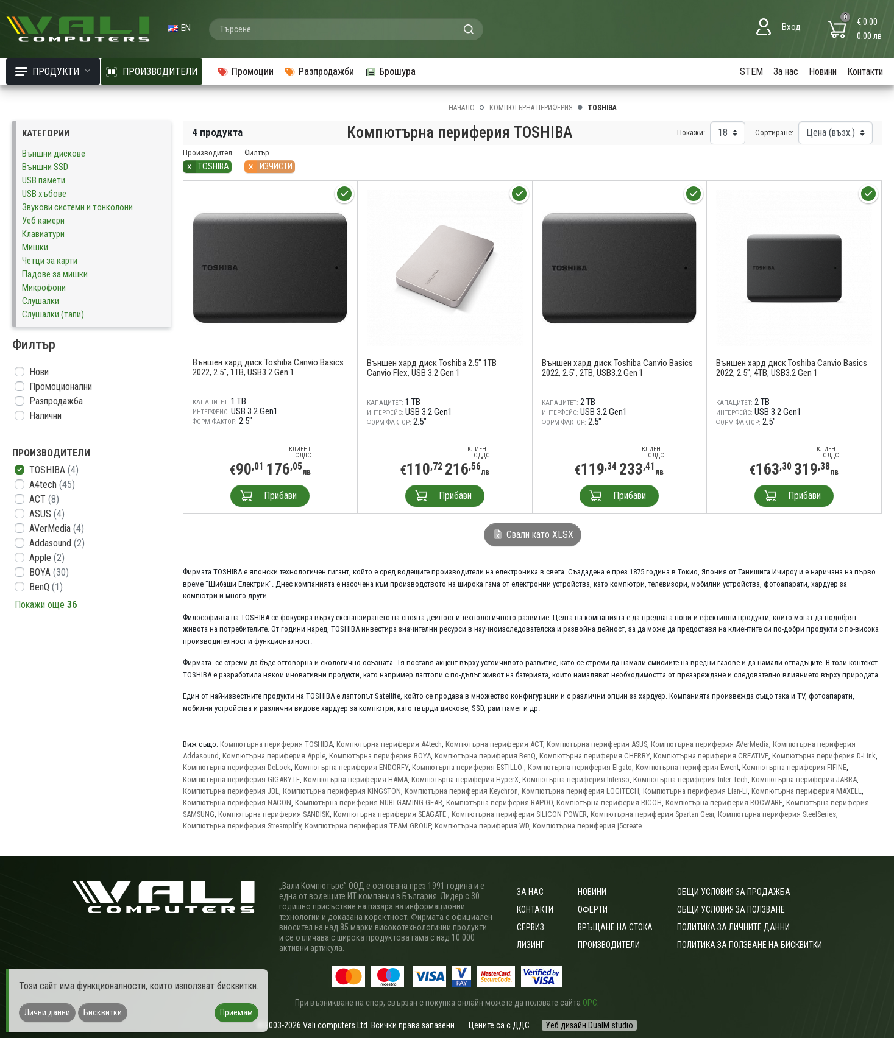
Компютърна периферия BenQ (485, 755)
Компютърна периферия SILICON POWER (519, 814)
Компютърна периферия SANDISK (274, 814)
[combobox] (346, 29)
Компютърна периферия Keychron (461, 791)
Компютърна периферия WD (482, 825)
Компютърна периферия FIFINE (794, 767)
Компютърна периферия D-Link (824, 755)
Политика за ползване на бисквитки (749, 945)
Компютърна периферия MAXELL (806, 791)
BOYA (49, 572)
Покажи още (46, 604)
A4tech (52, 484)
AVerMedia (56, 528)
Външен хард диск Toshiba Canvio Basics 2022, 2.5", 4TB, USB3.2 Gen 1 (791, 368)
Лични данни (47, 1012)
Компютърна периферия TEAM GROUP (368, 825)
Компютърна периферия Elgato (580, 767)
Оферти (593, 909)
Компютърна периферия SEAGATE (390, 814)
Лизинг (530, 945)
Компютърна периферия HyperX (465, 779)
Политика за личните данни (733, 927)
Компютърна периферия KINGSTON (342, 791)
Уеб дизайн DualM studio (589, 1025)
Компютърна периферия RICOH (609, 802)
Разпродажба (56, 401)
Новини (823, 71)
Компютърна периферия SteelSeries (777, 814)
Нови (39, 372)
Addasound (57, 543)
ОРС (590, 1003)
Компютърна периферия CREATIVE (710, 755)
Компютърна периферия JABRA (804, 779)
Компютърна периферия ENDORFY (351, 767)
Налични (45, 416)
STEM (751, 71)
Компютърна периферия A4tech (389, 744)
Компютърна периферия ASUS (597, 744)
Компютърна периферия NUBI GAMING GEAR (368, 802)
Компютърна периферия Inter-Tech (690, 779)
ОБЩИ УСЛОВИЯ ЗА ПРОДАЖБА (733, 892)
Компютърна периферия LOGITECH (580, 791)
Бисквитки (102, 1012)
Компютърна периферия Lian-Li (695, 791)
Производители (609, 945)
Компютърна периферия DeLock (237, 767)
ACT (44, 499)
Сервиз (530, 927)
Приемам (236, 1012)
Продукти (53, 71)
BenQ (46, 587)
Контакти (865, 71)
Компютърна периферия (531, 108)
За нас (785, 71)
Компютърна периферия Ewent (687, 767)
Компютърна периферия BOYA (380, 755)
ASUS (47, 514)
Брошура (390, 71)
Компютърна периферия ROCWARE (723, 802)
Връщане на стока (615, 927)
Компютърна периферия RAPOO (499, 802)
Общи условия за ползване (731, 909)
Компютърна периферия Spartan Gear (652, 814)
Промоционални (60, 386)
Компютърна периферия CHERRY (594, 755)
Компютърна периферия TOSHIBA (276, 744)
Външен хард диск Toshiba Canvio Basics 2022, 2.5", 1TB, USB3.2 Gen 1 (268, 367)
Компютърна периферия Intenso (576, 779)
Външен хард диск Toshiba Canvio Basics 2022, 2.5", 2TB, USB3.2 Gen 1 (617, 368)
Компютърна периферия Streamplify (242, 825)
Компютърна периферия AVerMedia (710, 744)
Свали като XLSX (532, 534)
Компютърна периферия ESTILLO (468, 767)
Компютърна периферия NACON (237, 802)
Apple (47, 557)
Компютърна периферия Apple (273, 755)
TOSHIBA (54, 470)
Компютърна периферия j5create (587, 825)
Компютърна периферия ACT (494, 744)
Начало (462, 108)
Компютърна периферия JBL (231, 791)
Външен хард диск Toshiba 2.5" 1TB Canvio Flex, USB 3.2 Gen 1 (432, 368)
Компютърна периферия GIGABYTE (241, 779)
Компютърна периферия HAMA (355, 779)
